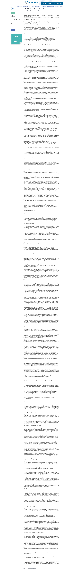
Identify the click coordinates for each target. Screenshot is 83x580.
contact (27, 574)
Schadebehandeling (38, 6)
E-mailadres (13, 16)
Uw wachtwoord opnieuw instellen (16, 33)
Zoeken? (13, 12)
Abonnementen (57, 6)
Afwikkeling (48, 6)
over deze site (13, 574)
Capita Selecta (44, 6)
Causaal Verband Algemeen (28, 13)
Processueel (52, 6)
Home (24, 568)
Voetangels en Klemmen (26, 6)
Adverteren (61, 6)
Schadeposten (33, 6)
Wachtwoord (13, 23)
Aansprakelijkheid (19, 6)
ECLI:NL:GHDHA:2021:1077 (50, 564)
